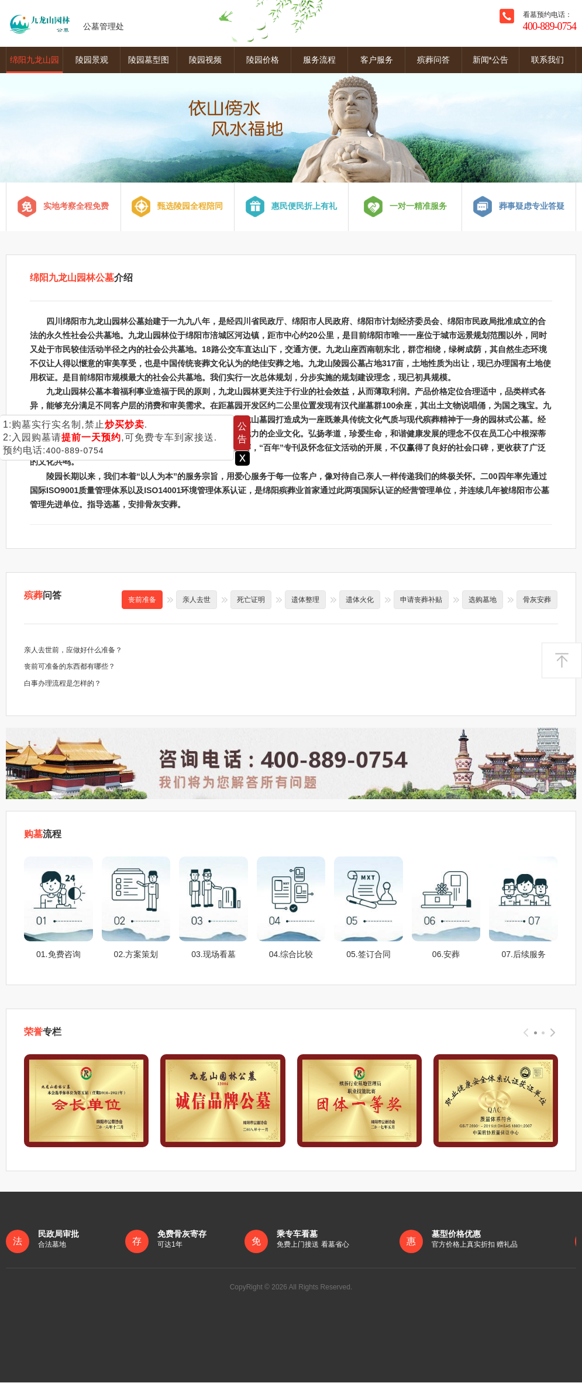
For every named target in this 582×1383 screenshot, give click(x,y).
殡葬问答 (433, 59)
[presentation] (526, 1033)
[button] (535, 1033)
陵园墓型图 (148, 59)
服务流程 (319, 59)
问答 (42, 595)
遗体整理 (305, 600)
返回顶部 (561, 660)
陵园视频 (205, 59)
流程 (42, 835)
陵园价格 (262, 59)
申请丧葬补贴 (421, 600)
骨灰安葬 (537, 600)
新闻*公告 (490, 59)
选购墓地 (483, 600)
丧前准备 (142, 600)
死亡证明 (251, 600)
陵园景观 (91, 59)
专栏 (42, 1032)
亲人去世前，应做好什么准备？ (73, 650)
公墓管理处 (65, 23)
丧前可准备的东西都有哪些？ (69, 667)
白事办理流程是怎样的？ (62, 684)
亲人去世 (196, 600)
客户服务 (376, 59)
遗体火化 (360, 600)
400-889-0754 (75, 450)
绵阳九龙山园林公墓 (34, 64)
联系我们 (547, 59)
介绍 (81, 278)
